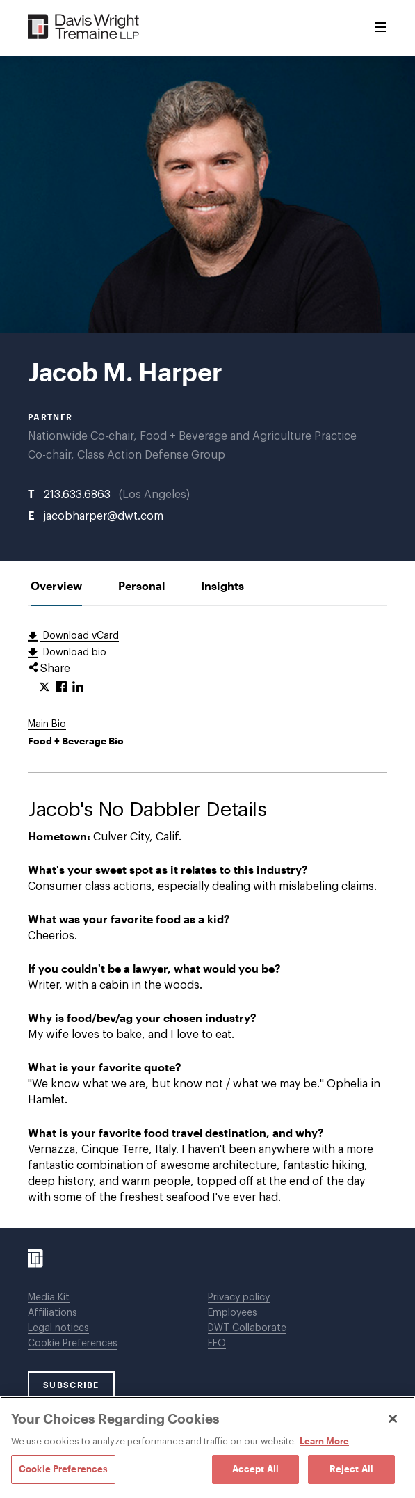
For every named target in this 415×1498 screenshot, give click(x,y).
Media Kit (49, 1297)
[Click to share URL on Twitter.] (44, 687)
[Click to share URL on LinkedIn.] (77, 687)
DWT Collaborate (247, 1328)
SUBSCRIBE (71, 1384)
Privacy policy (239, 1297)
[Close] (392, 1418)
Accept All (255, 1468)
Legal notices (58, 1328)
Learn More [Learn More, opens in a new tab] (324, 1441)
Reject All (351, 1468)
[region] (207, 1447)
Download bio (73, 653)
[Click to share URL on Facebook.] (61, 687)
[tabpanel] (207, 917)
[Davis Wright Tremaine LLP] (84, 27)
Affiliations (52, 1313)
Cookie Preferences (72, 1343)
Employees (232, 1313)
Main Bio (47, 724)
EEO (217, 1343)
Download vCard (79, 636)
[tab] (56, 585)
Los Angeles (154, 494)
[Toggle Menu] (381, 28)
